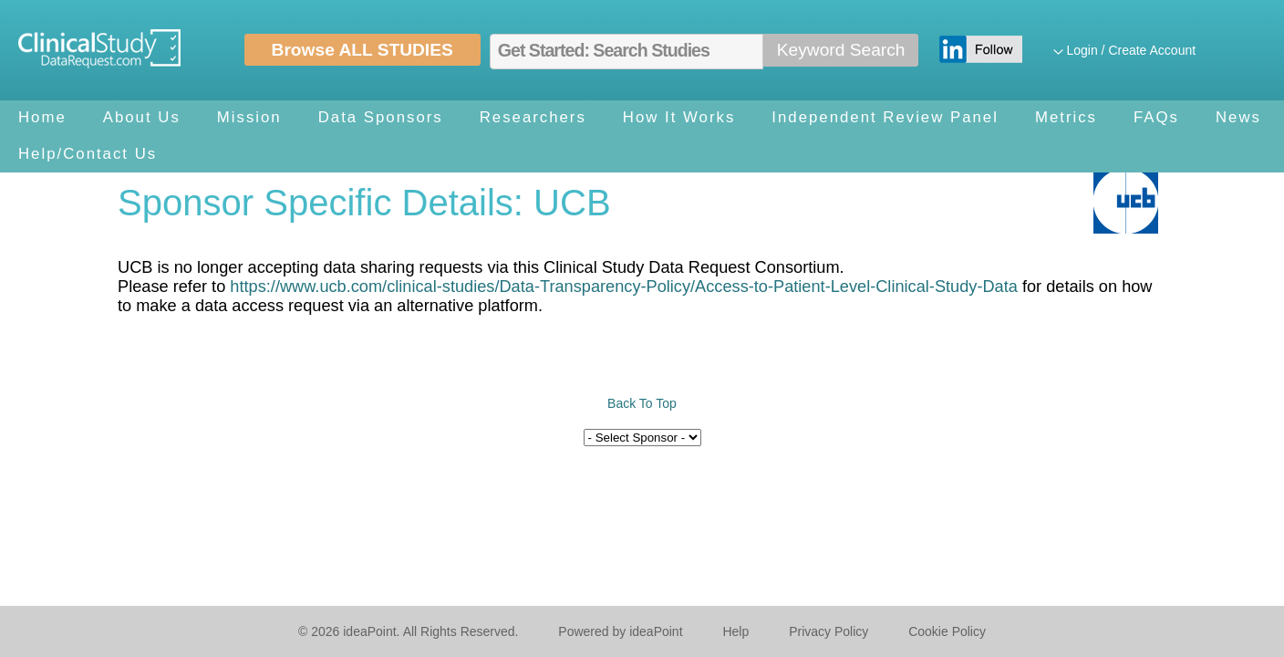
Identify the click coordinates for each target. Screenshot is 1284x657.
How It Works (679, 117)
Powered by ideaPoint (620, 631)
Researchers (533, 117)
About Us (142, 117)
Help (735, 631)
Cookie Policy (947, 631)
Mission (249, 117)
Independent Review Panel (885, 117)
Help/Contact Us (87, 153)
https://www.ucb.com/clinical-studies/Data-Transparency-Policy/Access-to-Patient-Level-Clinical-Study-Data (624, 286)
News (1238, 117)
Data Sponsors (380, 117)
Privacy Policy (828, 631)
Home (42, 117)
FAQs (1156, 117)
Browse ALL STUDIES (362, 49)
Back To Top (642, 403)
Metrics (1066, 117)
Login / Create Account (1131, 50)
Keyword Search (841, 49)
